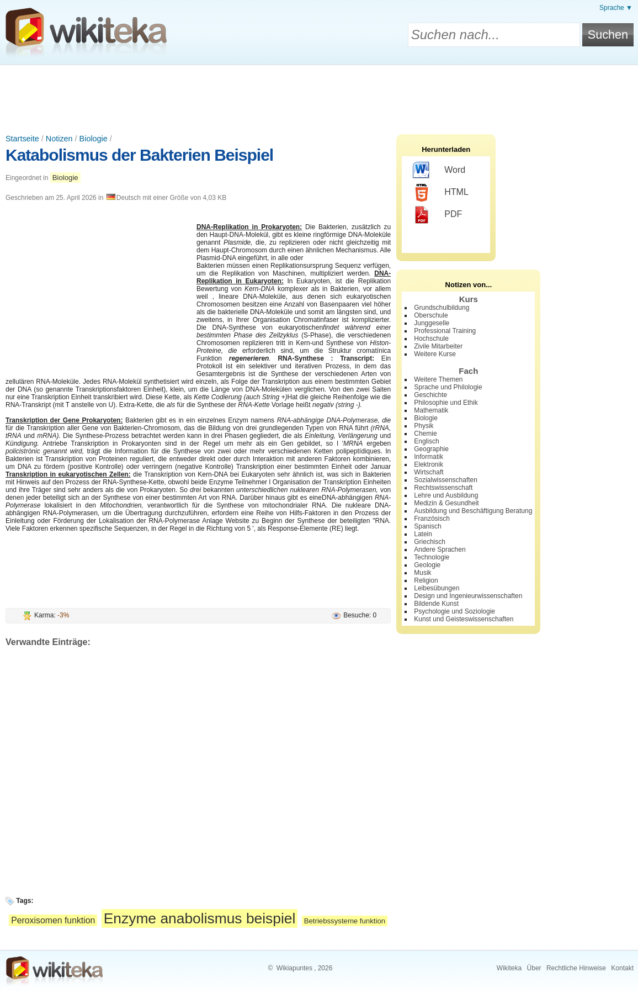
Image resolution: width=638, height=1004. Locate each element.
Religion (426, 580)
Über (534, 968)
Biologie (93, 138)
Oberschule (431, 315)
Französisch (432, 518)
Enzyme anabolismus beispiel (200, 918)
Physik (423, 426)
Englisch (426, 441)
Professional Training (445, 331)
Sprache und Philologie (448, 387)
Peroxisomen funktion (53, 920)
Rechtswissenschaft (443, 488)
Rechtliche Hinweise (576, 968)
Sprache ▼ (615, 8)
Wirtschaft (428, 472)
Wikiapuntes (294, 968)
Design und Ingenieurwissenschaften (468, 596)
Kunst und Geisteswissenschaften (463, 619)
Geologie (427, 565)
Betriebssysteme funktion (344, 921)
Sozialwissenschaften (445, 480)
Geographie (431, 449)
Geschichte (430, 395)
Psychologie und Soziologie (454, 611)
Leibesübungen (436, 588)
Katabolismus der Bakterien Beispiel (139, 155)
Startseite (22, 138)
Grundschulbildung (441, 307)
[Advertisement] (319, 95)
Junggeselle (431, 323)
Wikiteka (509, 968)
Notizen (59, 138)
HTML (441, 193)
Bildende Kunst (436, 603)
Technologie (431, 557)
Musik (422, 573)
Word (439, 170)
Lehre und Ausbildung (446, 495)
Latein (423, 534)
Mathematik (431, 410)
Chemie (425, 433)
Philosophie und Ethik (445, 402)
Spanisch (427, 526)
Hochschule (431, 338)
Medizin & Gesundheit (446, 503)
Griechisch (429, 542)
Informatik (428, 457)
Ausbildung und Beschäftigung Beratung (473, 511)
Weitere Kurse (435, 354)
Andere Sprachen (439, 549)
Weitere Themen (438, 379)
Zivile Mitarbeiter (438, 346)
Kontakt (622, 968)
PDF (437, 215)
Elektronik (428, 464)
